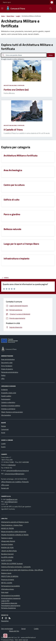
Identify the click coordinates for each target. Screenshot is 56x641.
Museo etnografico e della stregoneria (13, 531)
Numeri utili (5, 488)
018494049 (11, 465)
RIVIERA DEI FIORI (7, 547)
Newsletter (5, 621)
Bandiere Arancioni (7, 554)
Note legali (4, 592)
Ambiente (4, 389)
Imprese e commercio (8, 409)
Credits (36, 628)
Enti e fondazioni (6, 366)
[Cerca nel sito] (50, 8)
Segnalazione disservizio (9, 603)
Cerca (50, 55)
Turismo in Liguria (6, 538)
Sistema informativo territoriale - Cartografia (16, 567)
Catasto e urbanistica (8, 402)
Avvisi (3, 432)
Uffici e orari (5, 485)
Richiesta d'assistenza (8, 608)
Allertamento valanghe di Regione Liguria (15, 522)
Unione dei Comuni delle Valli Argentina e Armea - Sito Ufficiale (22, 570)
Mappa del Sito (14, 631)
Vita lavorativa (6, 415)
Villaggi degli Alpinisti (8, 541)
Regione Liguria (7, 2)
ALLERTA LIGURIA (7, 557)
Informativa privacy (7, 589)
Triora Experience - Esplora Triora (11, 525)
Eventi (3, 447)
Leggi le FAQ (5, 601)
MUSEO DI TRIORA (7, 528)
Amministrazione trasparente (10, 598)
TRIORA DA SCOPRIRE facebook (12, 563)
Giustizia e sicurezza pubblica (10, 405)
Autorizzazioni (5, 399)
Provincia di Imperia (7, 579)
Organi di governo (7, 369)
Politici (3, 375)
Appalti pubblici (6, 396)
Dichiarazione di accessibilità (10, 586)
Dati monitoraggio (7, 628)
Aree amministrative (8, 359)
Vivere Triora (10, 16)
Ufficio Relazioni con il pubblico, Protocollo (15, 482)
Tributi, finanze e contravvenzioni (12, 412)
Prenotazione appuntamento (10, 605)
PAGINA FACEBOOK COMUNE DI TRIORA (15, 535)
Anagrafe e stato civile (8, 393)
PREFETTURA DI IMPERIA (9, 576)
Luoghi (18, 16)
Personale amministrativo (9, 372)
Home (3, 16)
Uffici (2, 378)
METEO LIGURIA (6, 583)
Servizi (23, 628)
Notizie (3, 426)
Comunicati (5, 429)
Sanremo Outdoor (7, 544)
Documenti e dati (6, 362)
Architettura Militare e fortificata (14, 85)
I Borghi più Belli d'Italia (9, 551)
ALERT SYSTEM (6, 560)
